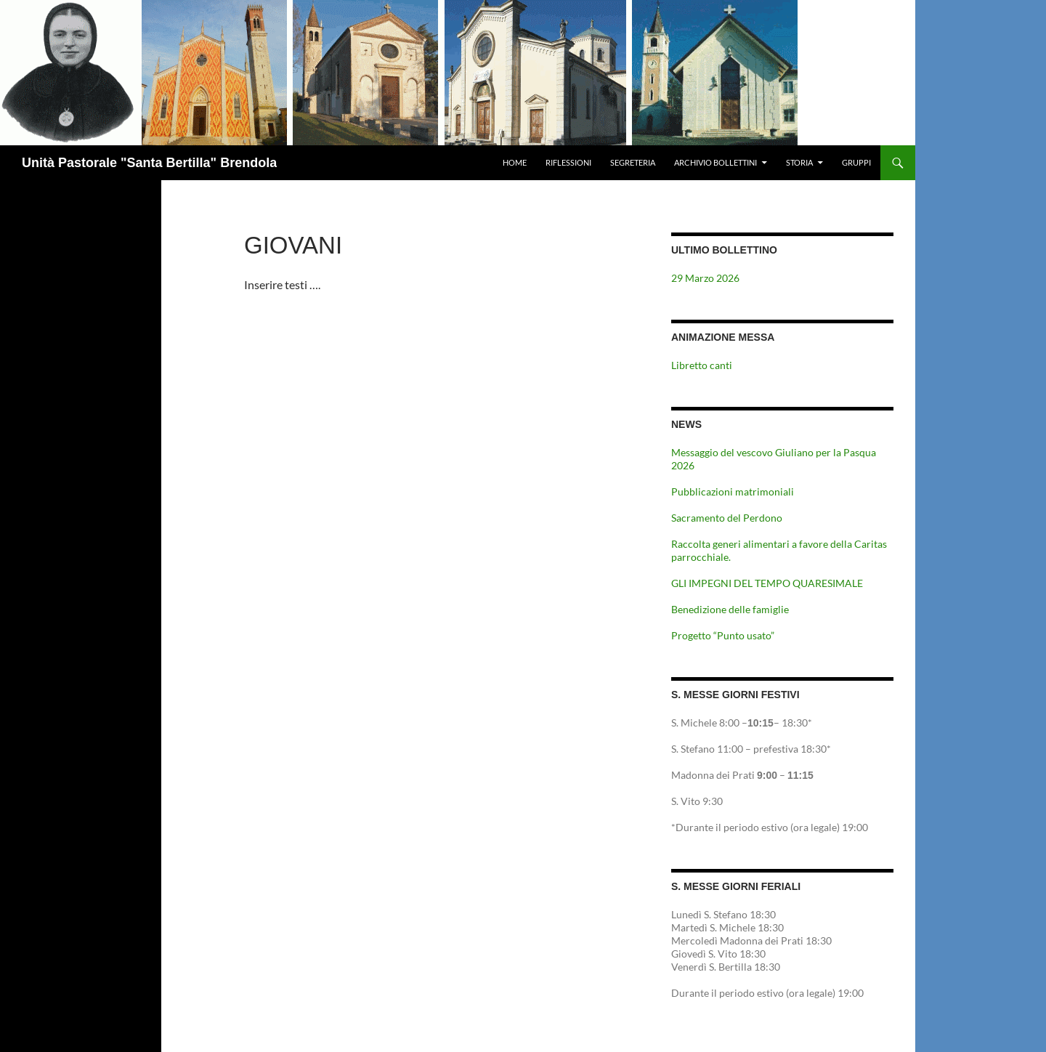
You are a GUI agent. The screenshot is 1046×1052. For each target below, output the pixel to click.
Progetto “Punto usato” (722, 635)
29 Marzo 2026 (705, 278)
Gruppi (856, 162)
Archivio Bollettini (715, 162)
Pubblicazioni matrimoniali (732, 491)
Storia (799, 162)
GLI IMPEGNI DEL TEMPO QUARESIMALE (767, 583)
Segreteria (632, 162)
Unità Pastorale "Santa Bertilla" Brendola (149, 162)
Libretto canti (701, 365)
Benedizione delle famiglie (730, 609)
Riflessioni (568, 162)
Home (515, 162)
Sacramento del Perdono (726, 517)
